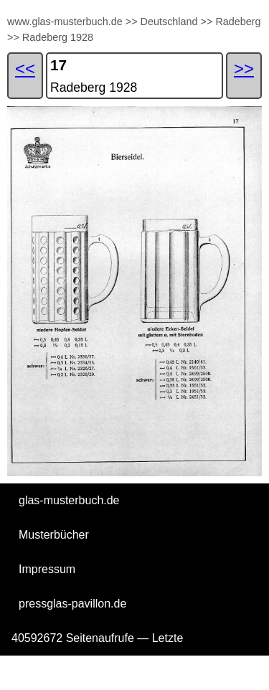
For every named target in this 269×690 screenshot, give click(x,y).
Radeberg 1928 (57, 37)
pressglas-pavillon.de (72, 603)
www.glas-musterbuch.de (65, 21)
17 (58, 65)
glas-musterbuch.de (69, 500)
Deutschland (169, 21)
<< (25, 68)
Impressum (47, 569)
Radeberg (237, 21)
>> (132, 21)
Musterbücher (54, 535)
